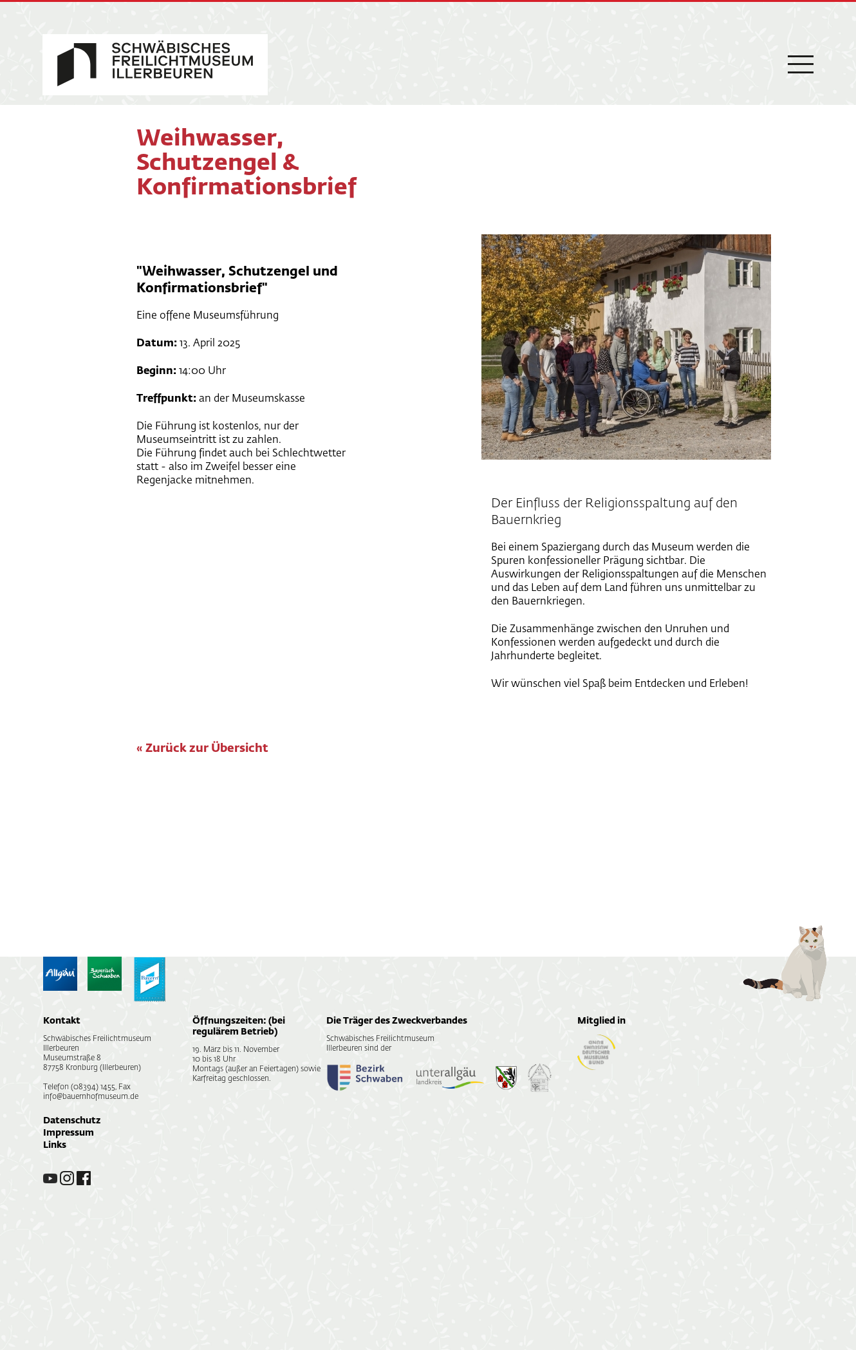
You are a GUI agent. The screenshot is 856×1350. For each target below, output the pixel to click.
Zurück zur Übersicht (206, 749)
